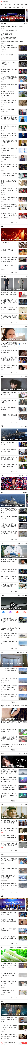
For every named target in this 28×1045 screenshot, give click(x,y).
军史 (26, 800)
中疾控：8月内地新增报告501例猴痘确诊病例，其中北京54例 (9, 1018)
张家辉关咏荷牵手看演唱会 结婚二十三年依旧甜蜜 (9, 359)
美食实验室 (13, 940)
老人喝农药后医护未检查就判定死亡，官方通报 (9, 78)
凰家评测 (17, 703)
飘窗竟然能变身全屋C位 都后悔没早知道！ (13, 662)
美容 (22, 376)
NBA (23, 475)
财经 (10, 4)
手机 (6, 703)
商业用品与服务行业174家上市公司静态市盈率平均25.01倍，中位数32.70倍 (9, 685)
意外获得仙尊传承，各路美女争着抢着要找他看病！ (9, 560)
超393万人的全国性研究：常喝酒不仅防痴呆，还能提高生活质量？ (9, 1027)
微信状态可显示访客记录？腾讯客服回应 (9, 726)
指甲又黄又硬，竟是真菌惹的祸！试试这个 (9, 149)
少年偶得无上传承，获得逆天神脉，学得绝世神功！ (9, 570)
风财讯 (22, 650)
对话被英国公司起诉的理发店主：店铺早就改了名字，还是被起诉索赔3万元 (9, 259)
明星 (26, 326)
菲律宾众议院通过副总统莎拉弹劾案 (9, 85)
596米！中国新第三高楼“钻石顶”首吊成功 (9, 677)
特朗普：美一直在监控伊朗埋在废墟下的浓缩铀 (9, 465)
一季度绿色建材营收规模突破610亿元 (12, 41)
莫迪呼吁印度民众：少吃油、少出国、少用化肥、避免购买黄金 (9, 215)
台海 (22, 426)
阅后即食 (19, 940)
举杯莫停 (25, 940)
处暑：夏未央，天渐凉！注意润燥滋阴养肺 (9, 1034)
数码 (9, 703)
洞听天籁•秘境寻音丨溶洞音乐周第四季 (8, 906)
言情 (19, 543)
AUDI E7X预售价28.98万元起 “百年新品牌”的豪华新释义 (9, 510)
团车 (19, 595)
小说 (2, 7)
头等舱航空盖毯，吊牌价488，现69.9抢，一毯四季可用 (8, 102)
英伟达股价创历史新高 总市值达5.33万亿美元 (14, 720)
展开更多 (14, 222)
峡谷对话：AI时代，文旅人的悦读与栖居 (9, 923)
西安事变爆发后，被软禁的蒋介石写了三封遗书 (9, 824)
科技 (22, 4)
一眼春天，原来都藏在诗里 (9, 415)
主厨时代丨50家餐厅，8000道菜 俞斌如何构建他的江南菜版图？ (9, 526)
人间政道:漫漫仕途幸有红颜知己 (8, 127)
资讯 (2, 4)
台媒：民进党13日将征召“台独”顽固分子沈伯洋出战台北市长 (9, 157)
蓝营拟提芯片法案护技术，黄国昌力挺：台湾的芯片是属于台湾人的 (9, 206)
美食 (2, 940)
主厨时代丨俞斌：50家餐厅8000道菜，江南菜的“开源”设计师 (9, 974)
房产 (6, 7)
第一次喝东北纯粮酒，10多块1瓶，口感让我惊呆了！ (9, 308)
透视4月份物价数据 (7, 34)
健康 (2, 992)
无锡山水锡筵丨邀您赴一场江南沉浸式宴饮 (9, 982)
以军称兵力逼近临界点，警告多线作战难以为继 (9, 458)
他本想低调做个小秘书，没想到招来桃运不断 (9, 366)
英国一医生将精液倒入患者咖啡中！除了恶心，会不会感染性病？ (9, 1010)
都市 (22, 543)
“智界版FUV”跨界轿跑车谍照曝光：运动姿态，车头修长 (9, 734)
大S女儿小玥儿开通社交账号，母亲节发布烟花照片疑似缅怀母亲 (9, 344)
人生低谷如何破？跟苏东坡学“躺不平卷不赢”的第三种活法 (9, 317)
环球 (26, 426)
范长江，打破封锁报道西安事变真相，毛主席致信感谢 (9, 839)
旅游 (2, 889)
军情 (2, 426)
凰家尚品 (3, 276)
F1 (26, 475)
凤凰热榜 (25, 23)
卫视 (14, 4)
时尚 (22, 7)
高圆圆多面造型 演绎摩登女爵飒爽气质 (8, 408)
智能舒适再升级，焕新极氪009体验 (9, 517)
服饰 (26, 376)
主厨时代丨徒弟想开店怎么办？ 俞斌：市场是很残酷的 (9, 533)
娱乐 (6, 4)
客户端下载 (24, 492)
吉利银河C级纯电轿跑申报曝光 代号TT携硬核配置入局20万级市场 (9, 633)
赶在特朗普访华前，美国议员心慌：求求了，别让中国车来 (9, 166)
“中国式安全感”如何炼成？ (9, 30)
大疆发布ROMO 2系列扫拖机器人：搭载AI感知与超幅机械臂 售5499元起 (9, 767)
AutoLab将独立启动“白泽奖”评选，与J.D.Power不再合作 (12, 626)
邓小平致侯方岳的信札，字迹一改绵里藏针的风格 (9, 817)
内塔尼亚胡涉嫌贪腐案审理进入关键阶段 (9, 142)
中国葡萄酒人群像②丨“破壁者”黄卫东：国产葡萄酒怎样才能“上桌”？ (9, 958)
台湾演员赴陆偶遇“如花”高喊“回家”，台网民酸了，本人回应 (9, 190)
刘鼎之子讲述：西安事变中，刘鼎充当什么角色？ (8, 832)
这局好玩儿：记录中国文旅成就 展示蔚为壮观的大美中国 (9, 914)
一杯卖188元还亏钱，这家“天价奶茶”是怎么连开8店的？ (9, 966)
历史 (2, 800)
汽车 (10, 7)
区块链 (22, 703)
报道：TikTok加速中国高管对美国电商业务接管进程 (9, 693)
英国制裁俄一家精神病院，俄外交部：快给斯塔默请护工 (9, 119)
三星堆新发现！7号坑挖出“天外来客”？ (9, 63)
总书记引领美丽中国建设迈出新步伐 (12, 26)
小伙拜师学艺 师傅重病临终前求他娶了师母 (8, 585)
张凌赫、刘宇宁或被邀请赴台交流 (9, 862)
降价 (26, 595)
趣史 (22, 800)
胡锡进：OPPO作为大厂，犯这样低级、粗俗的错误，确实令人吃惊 (9, 93)
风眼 (12, 703)
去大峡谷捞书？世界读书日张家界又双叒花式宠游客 (9, 930)
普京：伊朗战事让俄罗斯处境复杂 (9, 443)
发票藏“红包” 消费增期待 (8, 38)
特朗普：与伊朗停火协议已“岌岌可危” (9, 110)
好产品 (20, 749)
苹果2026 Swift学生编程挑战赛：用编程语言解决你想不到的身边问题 (9, 775)
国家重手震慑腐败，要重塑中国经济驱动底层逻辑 (9, 174)
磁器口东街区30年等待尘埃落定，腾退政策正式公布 (9, 667)
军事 (18, 4)
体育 (26, 4)
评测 (18, 7)
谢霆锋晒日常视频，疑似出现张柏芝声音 (9, 351)
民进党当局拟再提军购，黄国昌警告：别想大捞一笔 (9, 198)
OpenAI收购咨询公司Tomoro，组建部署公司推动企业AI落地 (13, 741)
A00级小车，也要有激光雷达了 (9, 640)
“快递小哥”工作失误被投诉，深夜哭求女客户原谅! (8, 577)
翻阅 (26, 543)
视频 (14, 7)
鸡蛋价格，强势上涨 (7, 250)
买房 (18, 650)
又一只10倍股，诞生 (7, 265)
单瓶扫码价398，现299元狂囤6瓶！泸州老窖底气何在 (9, 293)
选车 (22, 595)
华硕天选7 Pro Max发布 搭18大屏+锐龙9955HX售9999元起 (9, 790)
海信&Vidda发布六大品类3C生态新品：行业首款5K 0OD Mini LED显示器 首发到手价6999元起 (9, 783)
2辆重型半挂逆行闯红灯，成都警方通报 (9, 870)
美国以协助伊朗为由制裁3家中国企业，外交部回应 (9, 134)
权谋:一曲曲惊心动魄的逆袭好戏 (8, 182)
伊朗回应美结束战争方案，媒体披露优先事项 (9, 450)
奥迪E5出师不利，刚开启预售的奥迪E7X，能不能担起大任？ (9, 620)
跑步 (20, 475)
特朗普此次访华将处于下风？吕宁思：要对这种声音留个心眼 (9, 47)
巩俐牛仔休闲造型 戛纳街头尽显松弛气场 (8, 393)
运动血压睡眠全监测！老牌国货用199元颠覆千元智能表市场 (9, 302)
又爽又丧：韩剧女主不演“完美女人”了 (8, 401)
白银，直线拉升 (6, 242)
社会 (2, 849)
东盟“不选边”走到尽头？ (8, 55)
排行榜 (25, 749)
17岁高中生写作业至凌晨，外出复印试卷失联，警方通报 (9, 878)
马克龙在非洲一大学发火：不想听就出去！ (9, 70)
